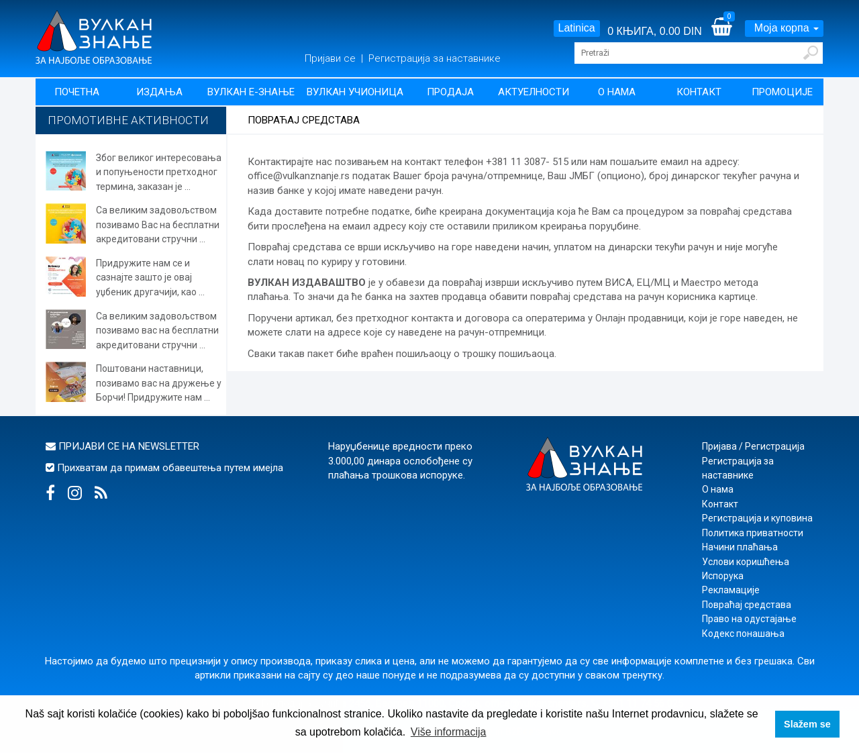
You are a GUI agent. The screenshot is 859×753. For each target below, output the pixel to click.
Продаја (450, 92)
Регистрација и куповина (757, 518)
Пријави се (331, 58)
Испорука (723, 575)
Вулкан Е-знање (251, 92)
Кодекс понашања (743, 633)
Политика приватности (752, 533)
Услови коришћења (745, 561)
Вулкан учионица (355, 92)
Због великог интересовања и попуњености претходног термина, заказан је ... (158, 172)
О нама (617, 92)
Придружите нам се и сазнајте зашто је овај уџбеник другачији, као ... (150, 277)
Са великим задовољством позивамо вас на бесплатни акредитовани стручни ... (157, 330)
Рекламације (731, 590)
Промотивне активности (128, 120)
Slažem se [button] (807, 724)
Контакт (698, 92)
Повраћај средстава (746, 604)
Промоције (782, 92)
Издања (159, 92)
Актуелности (533, 92)
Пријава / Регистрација (753, 446)
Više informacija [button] (449, 732)
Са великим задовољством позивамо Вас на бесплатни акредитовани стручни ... (157, 224)
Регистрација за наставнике (434, 58)
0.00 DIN (681, 31)
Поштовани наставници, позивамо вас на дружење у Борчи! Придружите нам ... (158, 383)
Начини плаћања (740, 547)
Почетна (76, 92)
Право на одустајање (749, 618)
